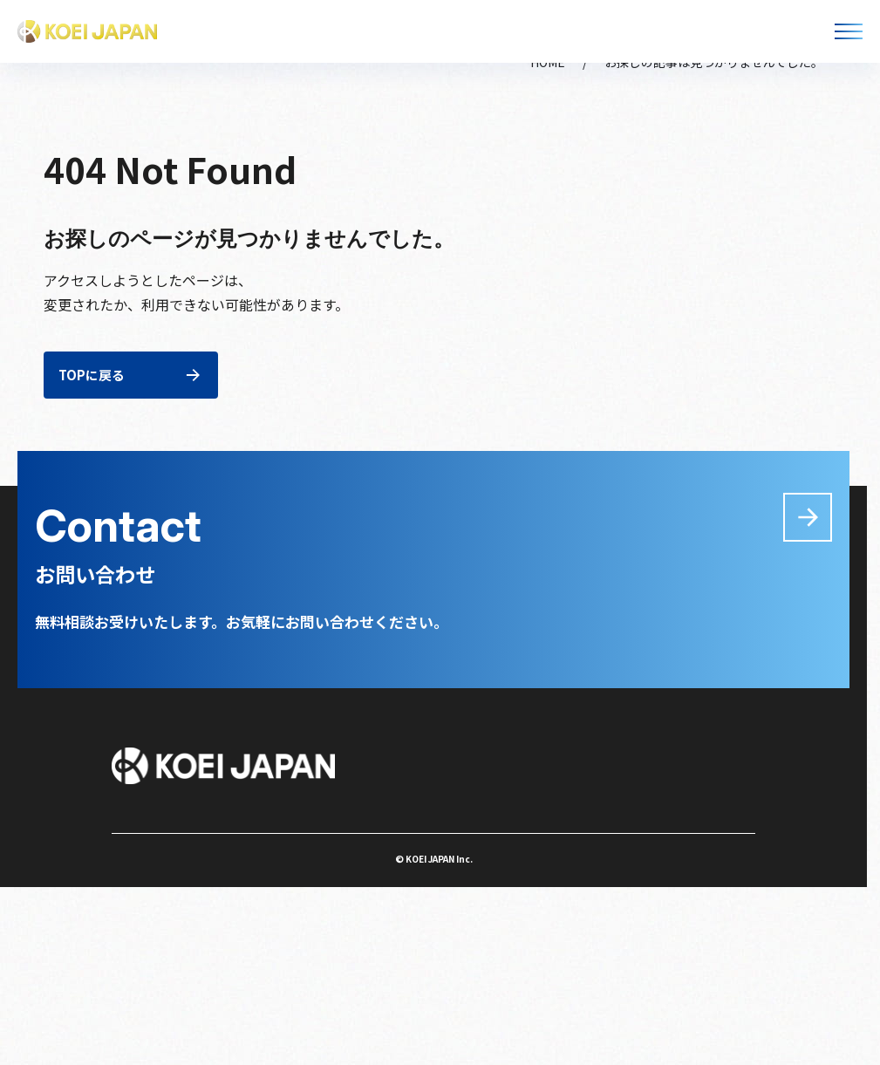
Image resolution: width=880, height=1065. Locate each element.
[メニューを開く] (848, 31)
